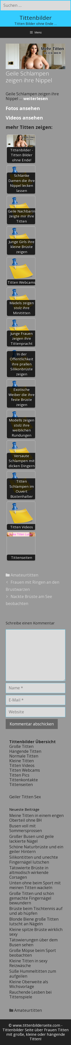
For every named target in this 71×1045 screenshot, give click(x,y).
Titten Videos (21, 765)
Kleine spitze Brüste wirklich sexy (35, 932)
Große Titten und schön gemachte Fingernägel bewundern (31, 898)
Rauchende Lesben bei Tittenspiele (30, 995)
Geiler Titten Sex (25, 796)
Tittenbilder (36, 18)
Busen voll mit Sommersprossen (25, 828)
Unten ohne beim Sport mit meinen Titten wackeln (35, 885)
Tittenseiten (21, 784)
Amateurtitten (24, 575)
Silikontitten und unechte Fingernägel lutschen (33, 860)
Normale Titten (23, 756)
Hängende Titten (25, 751)
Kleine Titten (21, 760)
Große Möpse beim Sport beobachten (32, 953)
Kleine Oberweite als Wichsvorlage (28, 984)
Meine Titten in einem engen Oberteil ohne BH (36, 818)
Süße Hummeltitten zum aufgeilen (32, 974)
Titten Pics (19, 775)
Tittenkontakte (23, 779)
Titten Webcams (24, 770)
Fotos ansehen (23, 108)
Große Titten (21, 746)
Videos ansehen (24, 117)
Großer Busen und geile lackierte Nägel (31, 839)
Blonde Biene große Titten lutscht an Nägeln (34, 921)
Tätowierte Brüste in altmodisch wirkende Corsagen (28, 872)
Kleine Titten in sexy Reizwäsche (28, 963)
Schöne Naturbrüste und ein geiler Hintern (36, 849)
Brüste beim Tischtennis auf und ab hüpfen (35, 911)
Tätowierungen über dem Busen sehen (33, 942)
